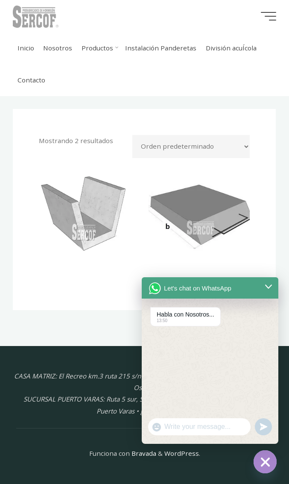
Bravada (143, 453)
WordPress (181, 453)
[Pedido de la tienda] (191, 146)
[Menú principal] (268, 16)
